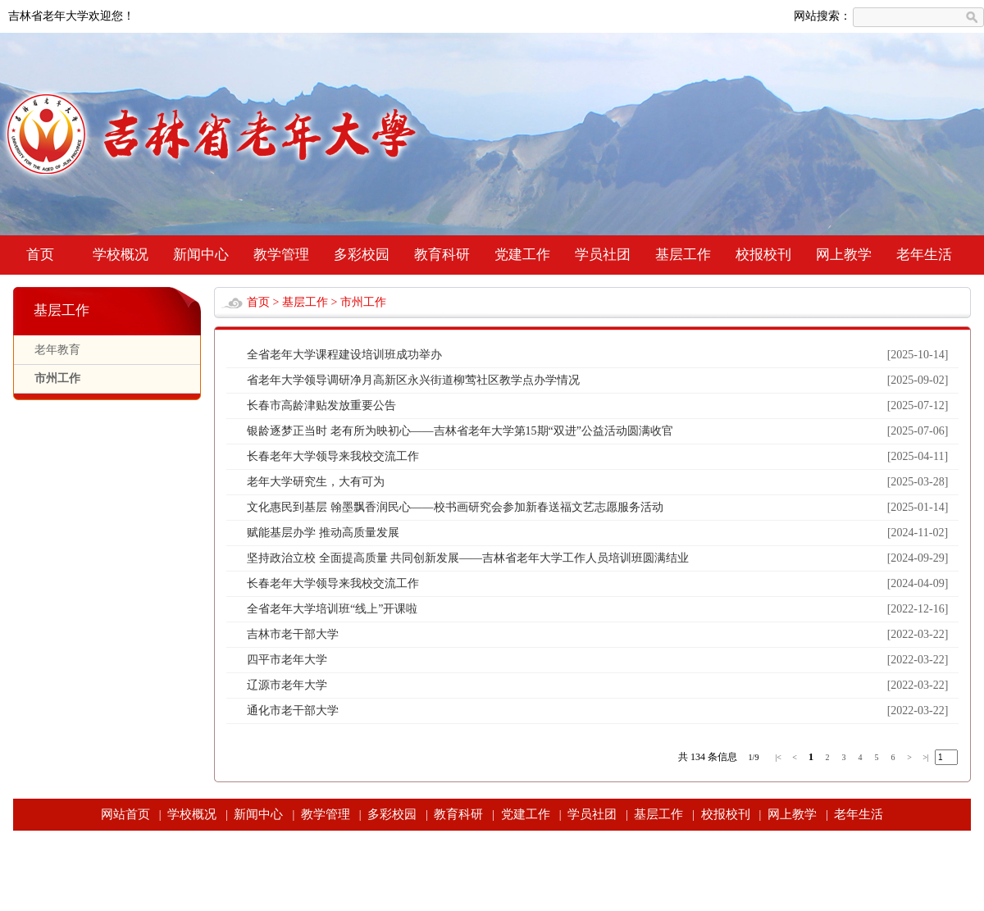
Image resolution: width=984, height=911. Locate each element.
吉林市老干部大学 (293, 634)
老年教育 (57, 350)
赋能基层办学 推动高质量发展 (323, 532)
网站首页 (125, 814)
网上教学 (844, 254)
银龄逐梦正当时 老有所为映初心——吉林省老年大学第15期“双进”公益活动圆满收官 (460, 431)
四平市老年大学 (287, 660)
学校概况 (120, 254)
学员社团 (603, 254)
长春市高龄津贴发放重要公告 (321, 405)
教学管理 (281, 254)
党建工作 (522, 254)
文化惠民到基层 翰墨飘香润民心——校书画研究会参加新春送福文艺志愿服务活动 (455, 507)
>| (925, 757)
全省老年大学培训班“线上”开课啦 (332, 609)
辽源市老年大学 (287, 685)
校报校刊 (763, 254)
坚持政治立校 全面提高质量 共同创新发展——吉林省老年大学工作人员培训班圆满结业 (468, 558)
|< (778, 757)
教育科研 (442, 254)
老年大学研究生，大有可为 (316, 482)
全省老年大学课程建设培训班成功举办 (344, 354)
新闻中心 (201, 254)
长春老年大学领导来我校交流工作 (333, 456)
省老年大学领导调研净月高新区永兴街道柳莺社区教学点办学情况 (413, 380)
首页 (40, 254)
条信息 (722, 757)
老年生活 (924, 254)
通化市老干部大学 (293, 710)
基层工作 (683, 254)
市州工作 (57, 378)
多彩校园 (362, 254)
